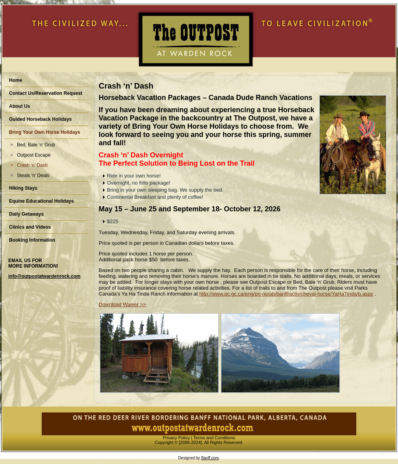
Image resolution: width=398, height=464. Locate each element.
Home (15, 80)
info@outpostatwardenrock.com (44, 276)
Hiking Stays (23, 188)
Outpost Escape (33, 155)
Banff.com (210, 458)
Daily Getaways (26, 214)
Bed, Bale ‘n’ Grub (36, 145)
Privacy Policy (176, 437)
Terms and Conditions (214, 437)
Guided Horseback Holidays (40, 119)
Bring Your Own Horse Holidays (44, 132)
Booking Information (32, 240)
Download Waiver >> (122, 304)
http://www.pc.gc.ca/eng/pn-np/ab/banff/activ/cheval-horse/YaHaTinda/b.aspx (286, 294)
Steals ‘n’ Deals (33, 175)
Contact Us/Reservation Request (45, 93)
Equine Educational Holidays (41, 201)
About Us (19, 106)
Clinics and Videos (30, 227)
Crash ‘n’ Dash (32, 165)
